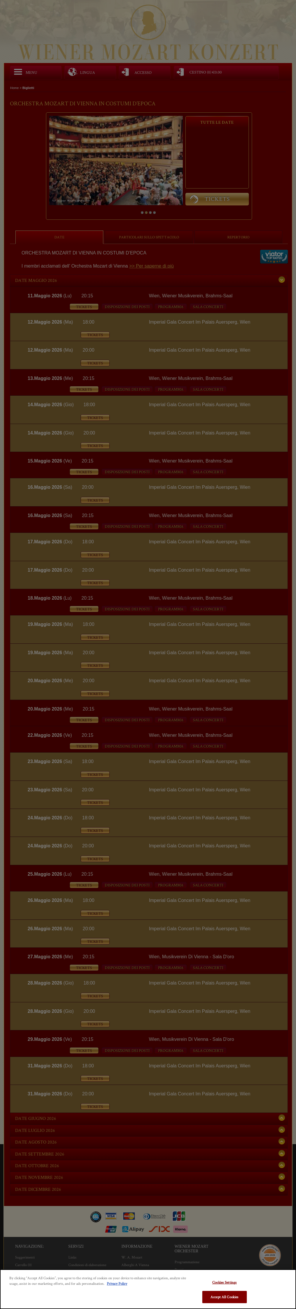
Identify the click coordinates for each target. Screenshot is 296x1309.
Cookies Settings (224, 1282)
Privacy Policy (117, 1283)
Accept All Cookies (224, 1296)
